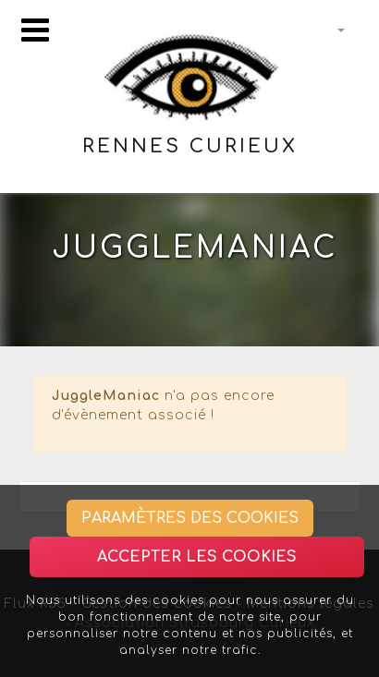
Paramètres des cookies (190, 518)
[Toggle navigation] (35, 30)
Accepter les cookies (197, 557)
